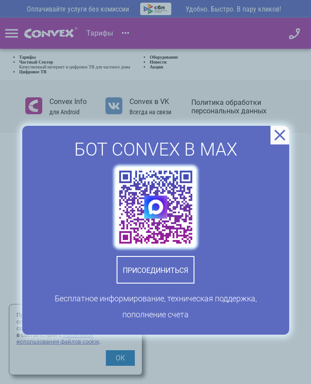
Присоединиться (155, 270)
